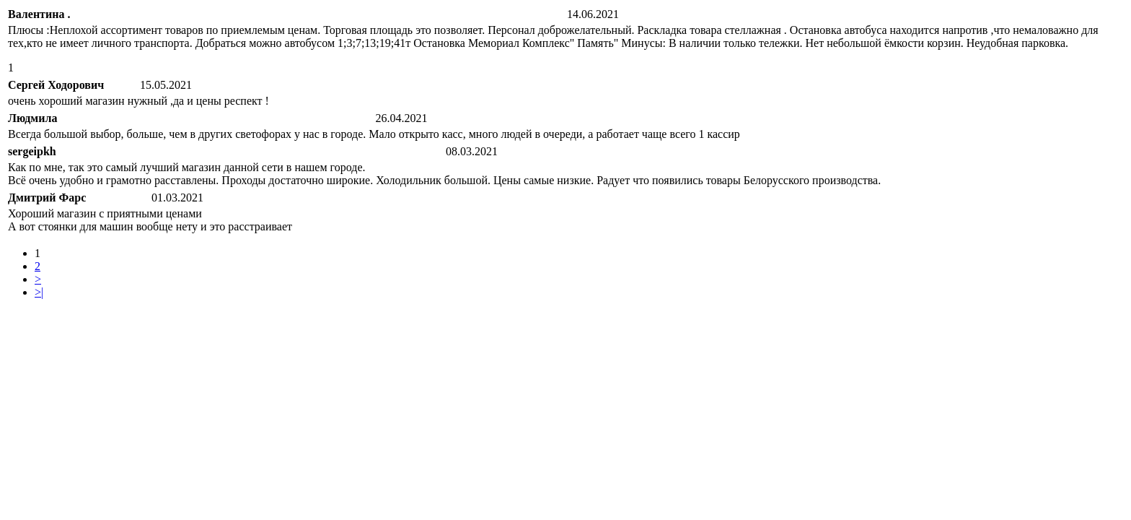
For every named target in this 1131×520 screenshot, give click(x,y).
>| (39, 292)
